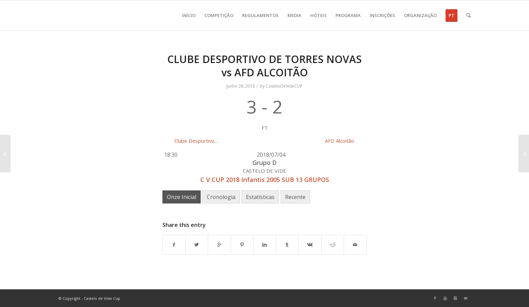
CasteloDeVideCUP (284, 86)
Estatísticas (260, 197)
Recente (295, 197)
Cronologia (221, 197)
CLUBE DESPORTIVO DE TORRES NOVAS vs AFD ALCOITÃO (264, 65)
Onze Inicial (181, 197)
